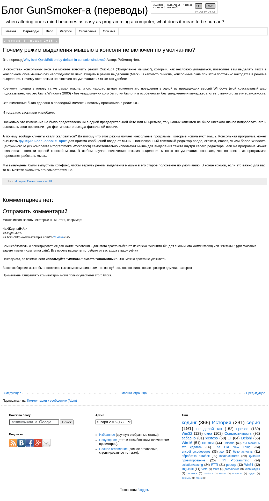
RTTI (214, 465)
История (20, 181)
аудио (252, 473)
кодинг (189, 422)
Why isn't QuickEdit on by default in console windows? (65, 60)
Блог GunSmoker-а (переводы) (76, 10)
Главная (11, 31)
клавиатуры (252, 468)
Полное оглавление (113, 449)
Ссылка (58, 237)
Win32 (187, 433)
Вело (49, 31)
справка (192, 473)
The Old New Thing (233, 447)
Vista (204, 468)
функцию (43, 141)
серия (253, 422)
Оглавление (87, 31)
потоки (208, 443)
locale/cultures (229, 456)
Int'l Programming (235, 460)
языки (199, 477)
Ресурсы (66, 31)
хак (221, 451)
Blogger (142, 490)
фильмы (186, 477)
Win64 (248, 465)
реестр (231, 465)
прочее (242, 429)
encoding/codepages (196, 451)
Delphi (246, 438)
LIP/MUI (208, 473)
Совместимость (37, 181)
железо (212, 438)
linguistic (188, 469)
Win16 (187, 443)
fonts (216, 468)
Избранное (107, 435)
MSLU (222, 473)
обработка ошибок (196, 456)
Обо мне (109, 31)
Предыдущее (255, 393)
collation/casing (192, 465)
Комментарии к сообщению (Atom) (52, 400)
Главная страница (134, 393)
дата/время (231, 468)
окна (208, 433)
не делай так (209, 429)
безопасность (242, 451)
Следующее (12, 393)
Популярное (108, 440)
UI (50, 181)
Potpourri (237, 473)
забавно (189, 438)
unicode (229, 443)
